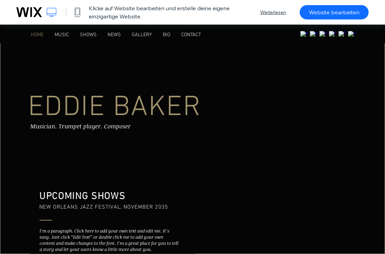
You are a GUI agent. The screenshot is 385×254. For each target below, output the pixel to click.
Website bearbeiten (334, 12)
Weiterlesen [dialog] (273, 12)
